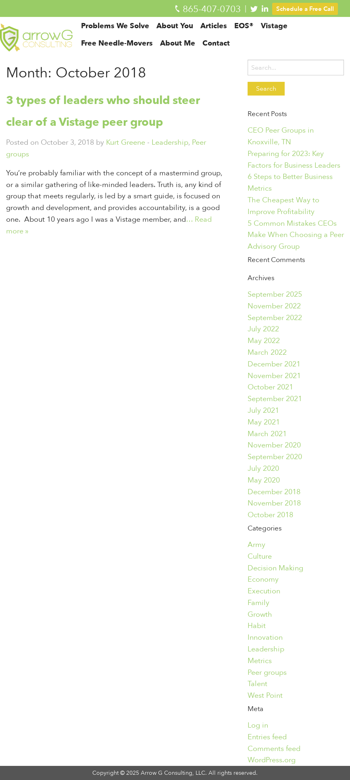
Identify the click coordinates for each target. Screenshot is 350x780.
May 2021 (264, 422)
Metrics (260, 660)
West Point (265, 695)
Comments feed (274, 748)
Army (256, 544)
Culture (260, 556)
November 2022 (274, 306)
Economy (263, 579)
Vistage (278, 33)
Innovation (265, 637)
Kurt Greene (125, 142)
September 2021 (275, 398)
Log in (258, 725)
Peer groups (267, 672)
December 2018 (274, 491)
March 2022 (267, 352)
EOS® (248, 33)
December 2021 (274, 364)
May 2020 (264, 480)
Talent (257, 683)
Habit (257, 625)
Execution (264, 591)
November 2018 (274, 503)
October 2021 (270, 387)
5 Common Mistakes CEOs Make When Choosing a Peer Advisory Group (296, 235)
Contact (220, 50)
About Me (181, 50)
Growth (260, 614)
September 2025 (275, 294)
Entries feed (267, 736)
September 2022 (275, 317)
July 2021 (263, 410)
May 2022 (264, 340)
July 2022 (263, 328)
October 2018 (270, 514)
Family (258, 602)
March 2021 (267, 433)
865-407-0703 (212, 9)
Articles (217, 33)
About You (178, 33)
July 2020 (263, 468)
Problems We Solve (119, 33)
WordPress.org (272, 759)
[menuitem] (119, 33)
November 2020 (274, 445)
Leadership (170, 142)
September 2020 (275, 456)
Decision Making (275, 568)
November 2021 (274, 375)
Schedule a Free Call (305, 8)
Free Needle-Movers (121, 50)
